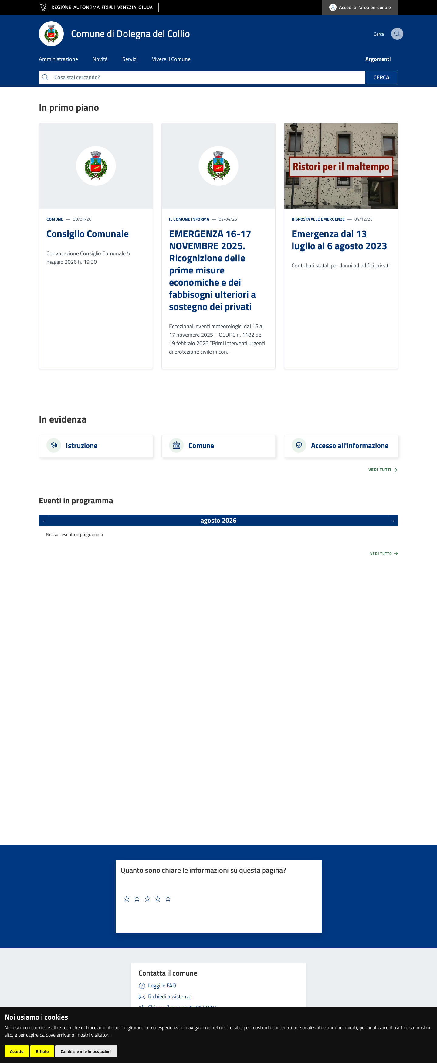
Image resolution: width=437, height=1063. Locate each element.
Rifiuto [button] (42, 1051)
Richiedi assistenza (169, 996)
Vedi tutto (384, 553)
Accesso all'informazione (349, 445)
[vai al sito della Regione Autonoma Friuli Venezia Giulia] (99, 7)
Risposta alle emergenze (318, 219)
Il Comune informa (189, 219)
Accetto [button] (16, 1051)
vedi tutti (383, 469)
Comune (54, 219)
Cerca (381, 77)
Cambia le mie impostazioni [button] (86, 1051)
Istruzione (81, 445)
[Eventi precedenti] (44, 520)
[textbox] (216, 899)
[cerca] (391, 33)
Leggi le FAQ (162, 985)
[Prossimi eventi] (393, 520)
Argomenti (378, 59)
